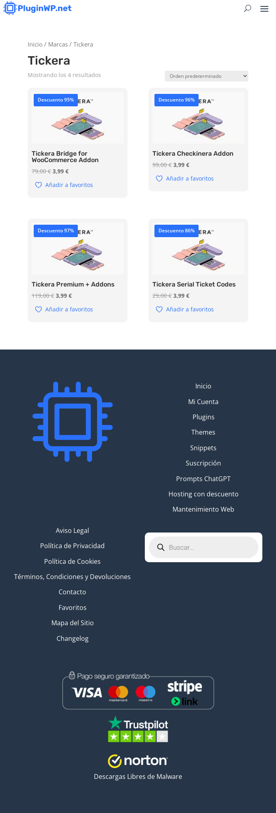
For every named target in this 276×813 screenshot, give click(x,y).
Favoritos (73, 607)
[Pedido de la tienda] (206, 76)
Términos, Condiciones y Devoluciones (72, 576)
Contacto (72, 591)
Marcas (58, 44)
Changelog (73, 638)
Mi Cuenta (203, 401)
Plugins (204, 417)
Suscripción (203, 463)
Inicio (35, 44)
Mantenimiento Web (203, 509)
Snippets (203, 447)
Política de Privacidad (72, 545)
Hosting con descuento (203, 494)
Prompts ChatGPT (203, 478)
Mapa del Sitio (72, 622)
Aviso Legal (72, 530)
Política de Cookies (72, 561)
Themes (203, 432)
